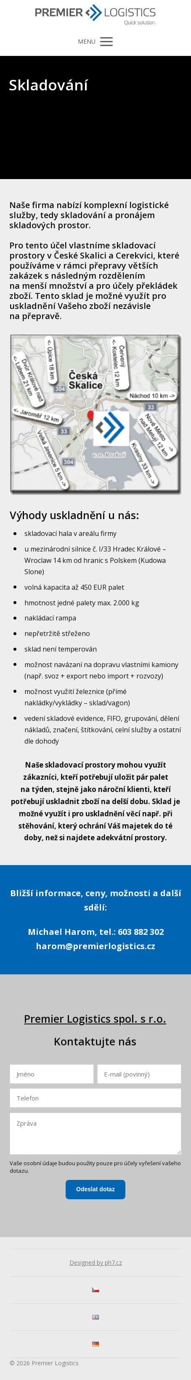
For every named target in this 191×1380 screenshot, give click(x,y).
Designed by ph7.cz (95, 1263)
